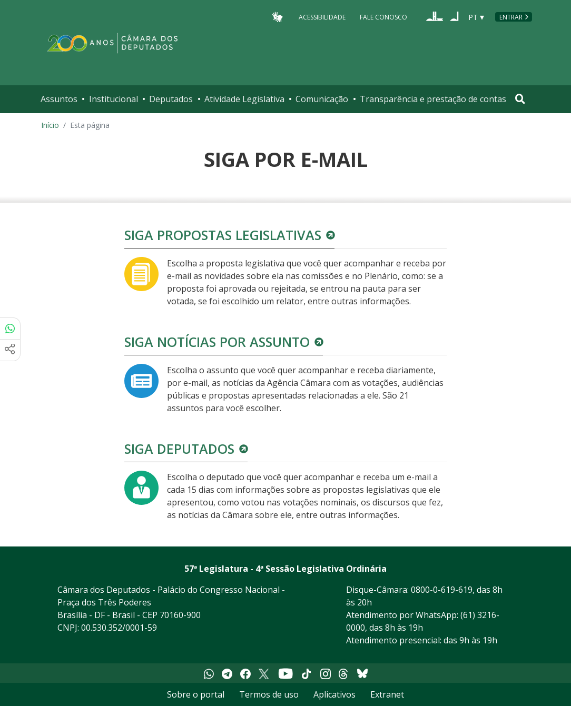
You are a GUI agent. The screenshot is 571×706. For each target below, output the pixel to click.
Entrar (511, 17)
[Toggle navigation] (520, 99)
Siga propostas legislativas (222, 235)
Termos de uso (269, 694)
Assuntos (59, 99)
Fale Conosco (383, 16)
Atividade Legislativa (244, 99)
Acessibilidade (322, 16)
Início (50, 125)
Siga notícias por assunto (217, 342)
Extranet (387, 694)
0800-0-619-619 (441, 589)
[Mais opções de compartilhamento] (10, 350)
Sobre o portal (195, 694)
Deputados (171, 99)
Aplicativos (334, 694)
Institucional (113, 99)
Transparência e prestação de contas (433, 99)
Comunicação (322, 99)
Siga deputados (179, 449)
